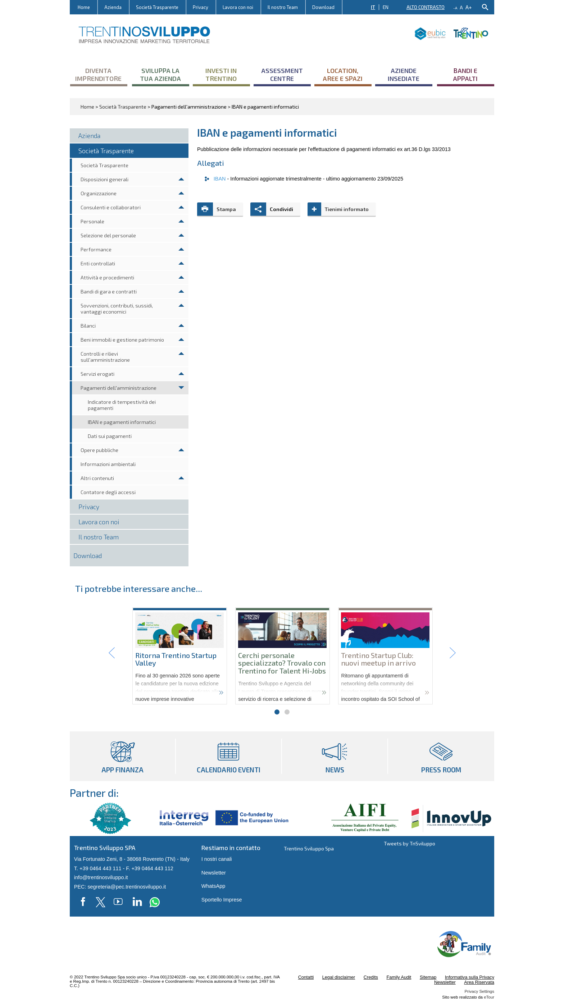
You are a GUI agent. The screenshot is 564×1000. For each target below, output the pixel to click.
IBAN (220, 179)
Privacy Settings (479, 991)
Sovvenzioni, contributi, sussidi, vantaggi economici (117, 308)
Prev (112, 653)
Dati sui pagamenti (110, 436)
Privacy (200, 7)
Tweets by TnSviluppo (409, 843)
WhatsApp (213, 886)
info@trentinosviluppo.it (101, 877)
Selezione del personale (108, 235)
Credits (371, 977)
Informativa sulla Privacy (469, 977)
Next (452, 653)
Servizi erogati (97, 374)
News (334, 756)
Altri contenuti (97, 478)
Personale (92, 221)
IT (373, 7)
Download (323, 7)
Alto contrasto (425, 7)
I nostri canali (216, 859)
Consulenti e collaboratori (111, 207)
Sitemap (428, 977)
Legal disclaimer (338, 977)
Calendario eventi (228, 756)
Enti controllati (98, 263)
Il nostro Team (283, 7)
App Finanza (122, 756)
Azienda (113, 7)
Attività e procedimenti (107, 277)
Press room (441, 756)
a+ (468, 7)
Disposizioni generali (104, 179)
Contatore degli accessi (108, 492)
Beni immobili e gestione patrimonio (122, 340)
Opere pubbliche (99, 450)
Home (84, 7)
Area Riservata (479, 982)
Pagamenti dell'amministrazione (118, 388)
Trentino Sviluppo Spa (309, 848)
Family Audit (398, 977)
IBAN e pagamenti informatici (122, 422)
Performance (96, 249)
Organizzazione (99, 193)
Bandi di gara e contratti (109, 291)
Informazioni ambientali (108, 464)
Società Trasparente (157, 7)
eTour (489, 997)
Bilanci (88, 326)
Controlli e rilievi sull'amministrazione (105, 357)
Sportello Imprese (221, 900)
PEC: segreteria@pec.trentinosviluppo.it (120, 887)
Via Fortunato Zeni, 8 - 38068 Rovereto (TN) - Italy (132, 859)
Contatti (306, 977)
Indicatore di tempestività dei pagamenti (122, 405)
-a (455, 8)
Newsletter (213, 873)
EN (385, 7)
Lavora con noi (238, 7)
